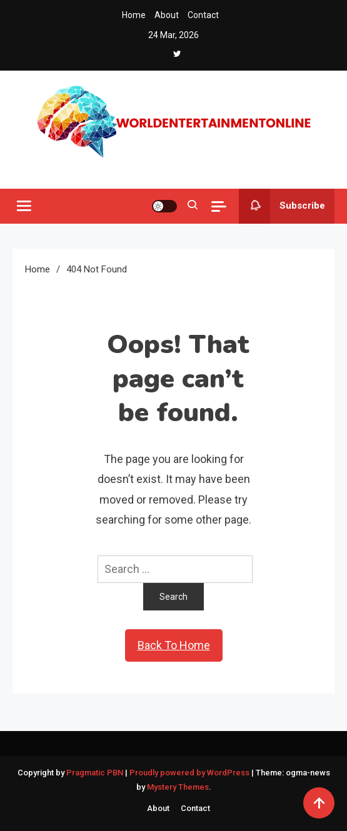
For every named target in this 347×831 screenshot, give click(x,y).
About (166, 15)
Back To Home (174, 645)
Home (134, 15)
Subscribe (282, 206)
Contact (203, 15)
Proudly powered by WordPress (190, 772)
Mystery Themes (178, 787)
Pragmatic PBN (94, 772)
